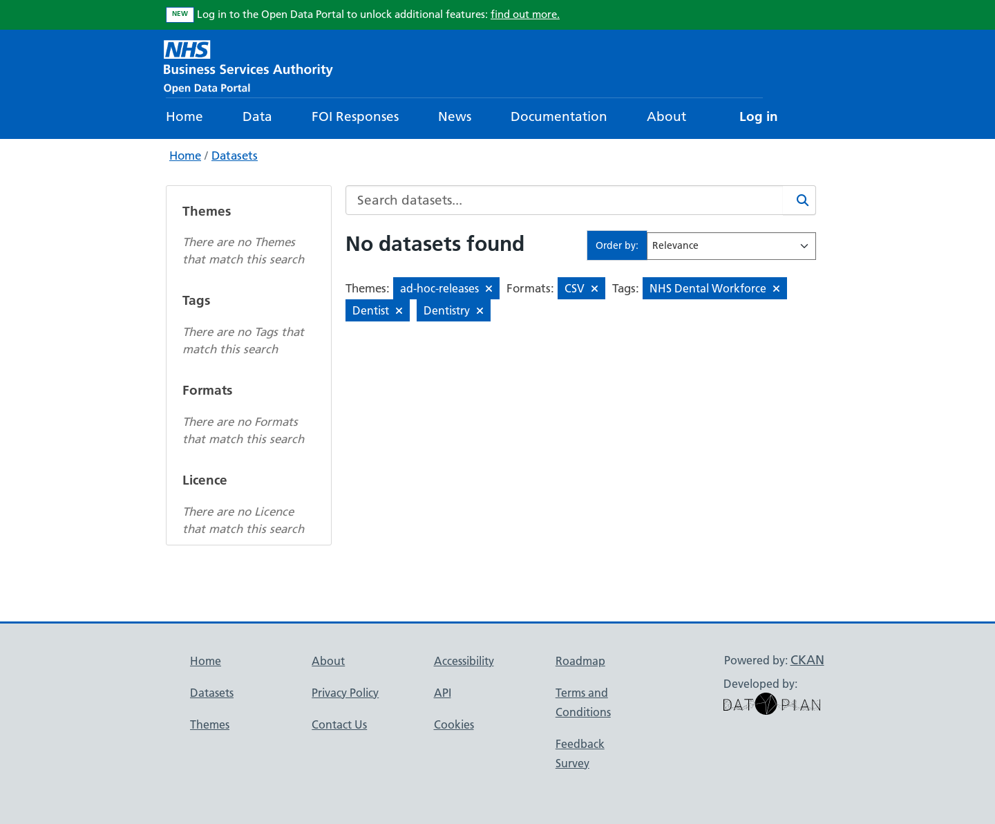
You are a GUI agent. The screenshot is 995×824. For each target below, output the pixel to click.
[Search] (799, 200)
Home (184, 116)
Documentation (559, 116)
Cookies (454, 724)
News (454, 116)
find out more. (525, 14)
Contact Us (339, 724)
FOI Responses (355, 116)
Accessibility (464, 661)
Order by (616, 245)
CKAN (807, 660)
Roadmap (580, 661)
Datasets (234, 155)
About (666, 116)
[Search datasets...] (564, 200)
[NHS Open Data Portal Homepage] (248, 65)
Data (257, 116)
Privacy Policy (345, 693)
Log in (758, 116)
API (442, 693)
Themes (209, 724)
